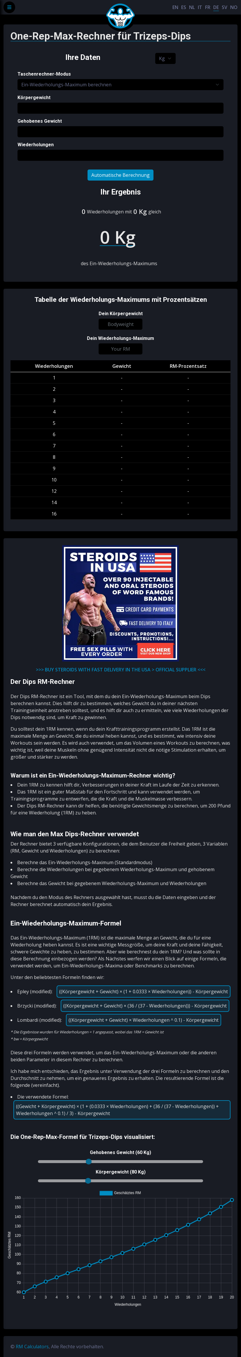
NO (233, 7)
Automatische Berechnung (120, 175)
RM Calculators (32, 1346)
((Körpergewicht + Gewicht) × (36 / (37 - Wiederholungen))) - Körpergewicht (145, 1006)
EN (175, 7)
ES (183, 7)
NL (192, 7)
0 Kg (140, 211)
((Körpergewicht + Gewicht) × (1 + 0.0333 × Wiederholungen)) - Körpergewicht (143, 991)
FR (207, 7)
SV (224, 7)
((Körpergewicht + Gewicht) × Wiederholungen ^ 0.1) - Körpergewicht (144, 1020)
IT (200, 7)
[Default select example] (165, 58)
